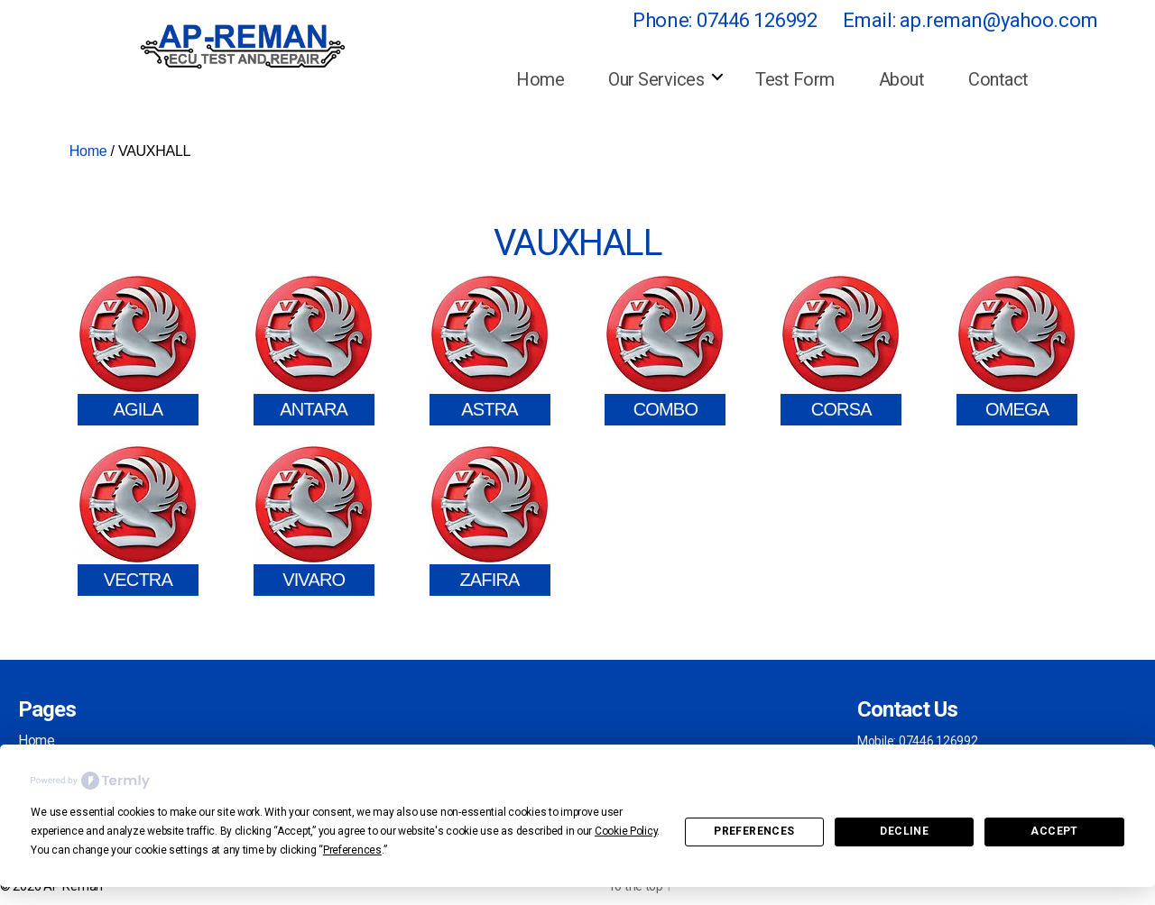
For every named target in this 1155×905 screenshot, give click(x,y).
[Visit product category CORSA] (841, 349)
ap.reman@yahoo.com (998, 20)
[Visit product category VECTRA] (138, 519)
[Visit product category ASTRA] (490, 349)
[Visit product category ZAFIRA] (490, 519)
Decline (904, 831)
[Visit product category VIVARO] (314, 519)
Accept (1053, 831)
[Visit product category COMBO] (665, 349)
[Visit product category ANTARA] (314, 349)
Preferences (754, 831)
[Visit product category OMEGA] (1016, 349)
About (902, 79)
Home (540, 79)
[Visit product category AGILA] (138, 349)
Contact (998, 79)
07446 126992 (757, 20)
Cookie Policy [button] (626, 831)
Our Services (656, 79)
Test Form (795, 79)
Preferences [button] (352, 850)
